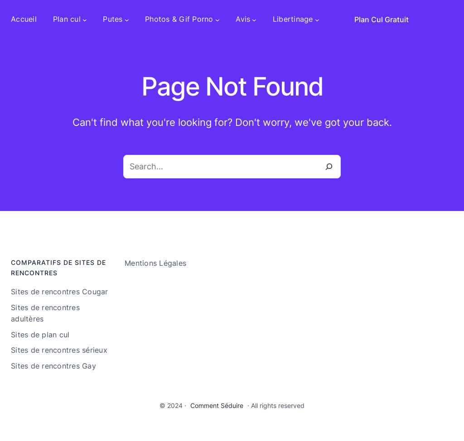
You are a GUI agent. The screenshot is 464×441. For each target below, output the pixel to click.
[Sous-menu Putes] (127, 19)
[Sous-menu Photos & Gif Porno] (217, 19)
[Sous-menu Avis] (254, 19)
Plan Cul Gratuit (381, 19)
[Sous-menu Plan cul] (84, 19)
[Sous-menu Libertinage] (317, 19)
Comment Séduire (216, 405)
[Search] (328, 166)
